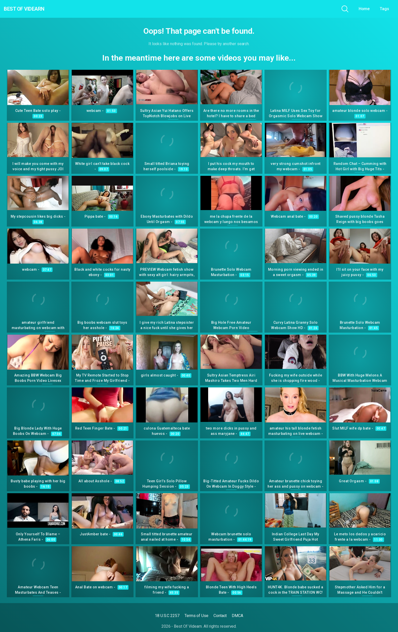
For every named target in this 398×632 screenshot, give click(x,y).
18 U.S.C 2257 (167, 615)
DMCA (237, 615)
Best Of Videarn (33, 9)
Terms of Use (196, 615)
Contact (220, 615)
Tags (384, 8)
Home (364, 8)
